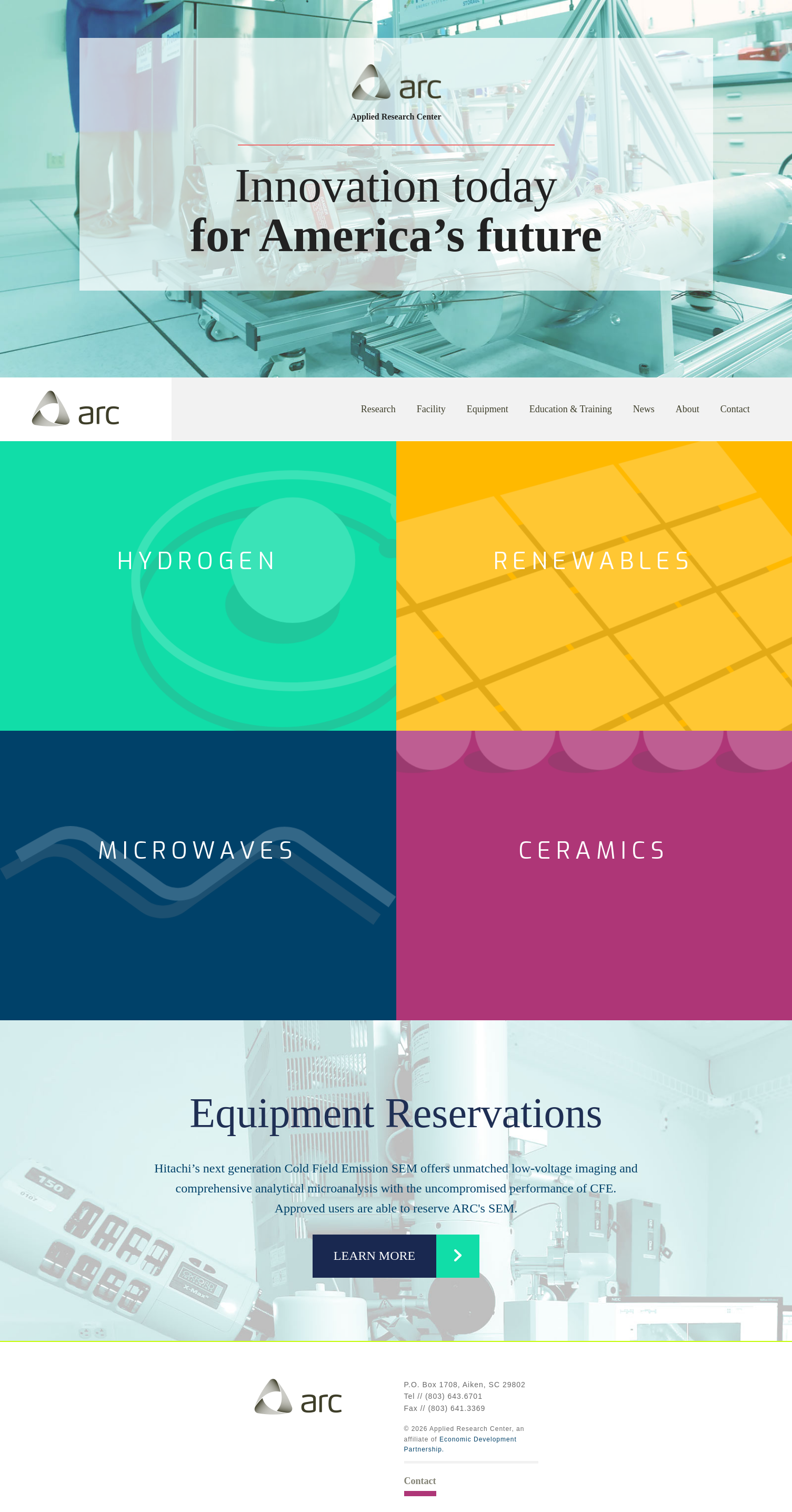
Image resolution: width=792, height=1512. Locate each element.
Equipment (487, 409)
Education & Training (570, 409)
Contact (735, 409)
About (687, 409)
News (644, 409)
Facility (431, 409)
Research (378, 409)
